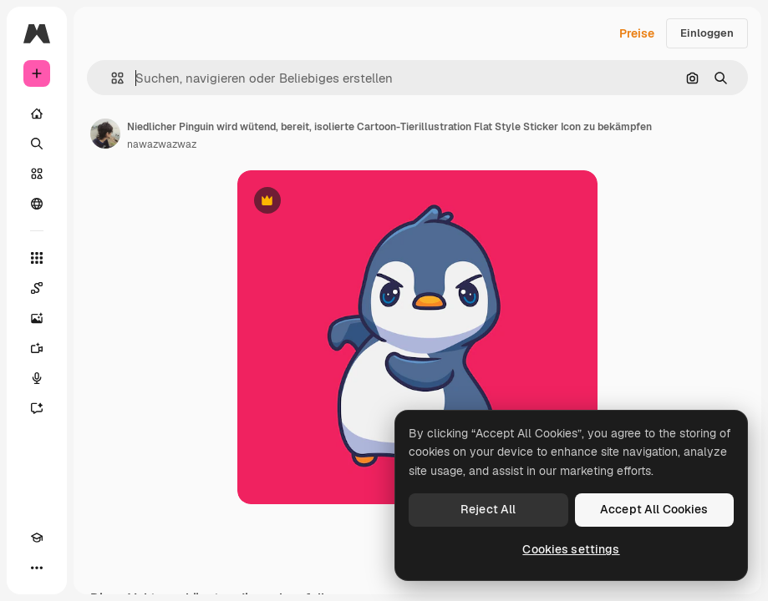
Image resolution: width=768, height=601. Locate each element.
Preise (636, 33)
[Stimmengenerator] (36, 378)
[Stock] (36, 173)
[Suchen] (36, 143)
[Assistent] (36, 408)
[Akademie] (36, 537)
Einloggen (707, 33)
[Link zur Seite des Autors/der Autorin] (105, 134)
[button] (111, 78)
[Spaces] (36, 288)
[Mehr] (36, 567)
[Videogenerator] (36, 348)
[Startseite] (36, 113)
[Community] (36, 203)
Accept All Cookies (654, 509)
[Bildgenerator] (36, 318)
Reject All (488, 509)
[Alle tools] (36, 258)
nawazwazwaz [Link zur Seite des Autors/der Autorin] (161, 144)
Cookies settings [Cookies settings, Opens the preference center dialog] (570, 549)
